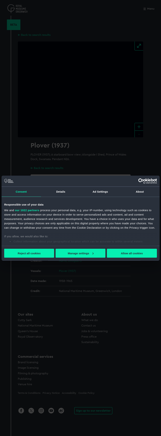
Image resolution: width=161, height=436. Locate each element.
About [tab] (140, 191)
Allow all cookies (132, 253)
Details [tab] (60, 191)
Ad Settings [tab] (100, 191)
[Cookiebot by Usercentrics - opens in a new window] (141, 181)
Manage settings (81, 253)
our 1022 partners (27, 210)
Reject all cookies (29, 253)
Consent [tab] (21, 191)
